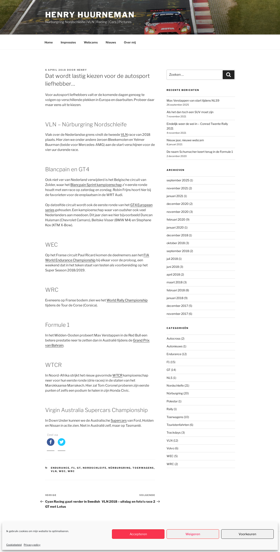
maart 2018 (175, 282)
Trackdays (174, 432)
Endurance (60, 467)
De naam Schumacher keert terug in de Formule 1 (200, 151)
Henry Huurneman (90, 14)
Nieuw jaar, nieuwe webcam (185, 140)
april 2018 (173, 274)
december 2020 (178, 203)
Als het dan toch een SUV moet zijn (190, 112)
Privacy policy (32, 544)
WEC (62, 471)
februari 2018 (176, 290)
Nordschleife (94, 467)
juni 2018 (173, 266)
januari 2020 (175, 227)
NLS (169, 377)
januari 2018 (175, 298)
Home (49, 42)
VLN (124, 135)
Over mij (130, 42)
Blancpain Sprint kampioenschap (96, 185)
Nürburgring (119, 467)
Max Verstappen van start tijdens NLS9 (193, 100)
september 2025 (178, 180)
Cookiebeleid (14, 544)
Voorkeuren (247, 534)
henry (82, 69)
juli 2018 (172, 258)
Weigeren (192, 534)
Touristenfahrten (178, 424)
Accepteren (138, 534)
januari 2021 (175, 196)
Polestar (172, 401)
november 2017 (177, 313)
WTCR (117, 375)
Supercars (119, 421)
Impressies (68, 42)
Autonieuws (175, 346)
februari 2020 (176, 219)
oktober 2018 (176, 243)
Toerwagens (143, 467)
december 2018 (177, 235)
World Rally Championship (127, 300)
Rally (170, 409)
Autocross (173, 338)
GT (79, 467)
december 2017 (177, 305)
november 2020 (178, 211)
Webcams (91, 42)
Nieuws (111, 42)
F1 (73, 467)
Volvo (170, 448)
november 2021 (177, 188)
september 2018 (178, 251)
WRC (71, 471)
